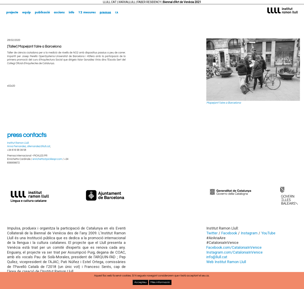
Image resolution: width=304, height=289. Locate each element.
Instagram (249, 233)
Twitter (212, 233)
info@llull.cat (216, 257)
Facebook (229, 233)
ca (116, 12)
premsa (105, 12)
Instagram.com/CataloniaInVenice (234, 252)
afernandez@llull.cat (38, 146)
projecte (12, 12)
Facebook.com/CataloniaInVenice (234, 247)
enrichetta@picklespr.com (47, 159)
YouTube (268, 233)
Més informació (160, 282)
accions (59, 12)
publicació (42, 12)
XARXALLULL (126, 2)
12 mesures (87, 12)
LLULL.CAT (110, 2)
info (71, 12)
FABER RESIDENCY (149, 2)
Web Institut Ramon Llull (226, 262)
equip (26, 12)
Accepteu (140, 282)
